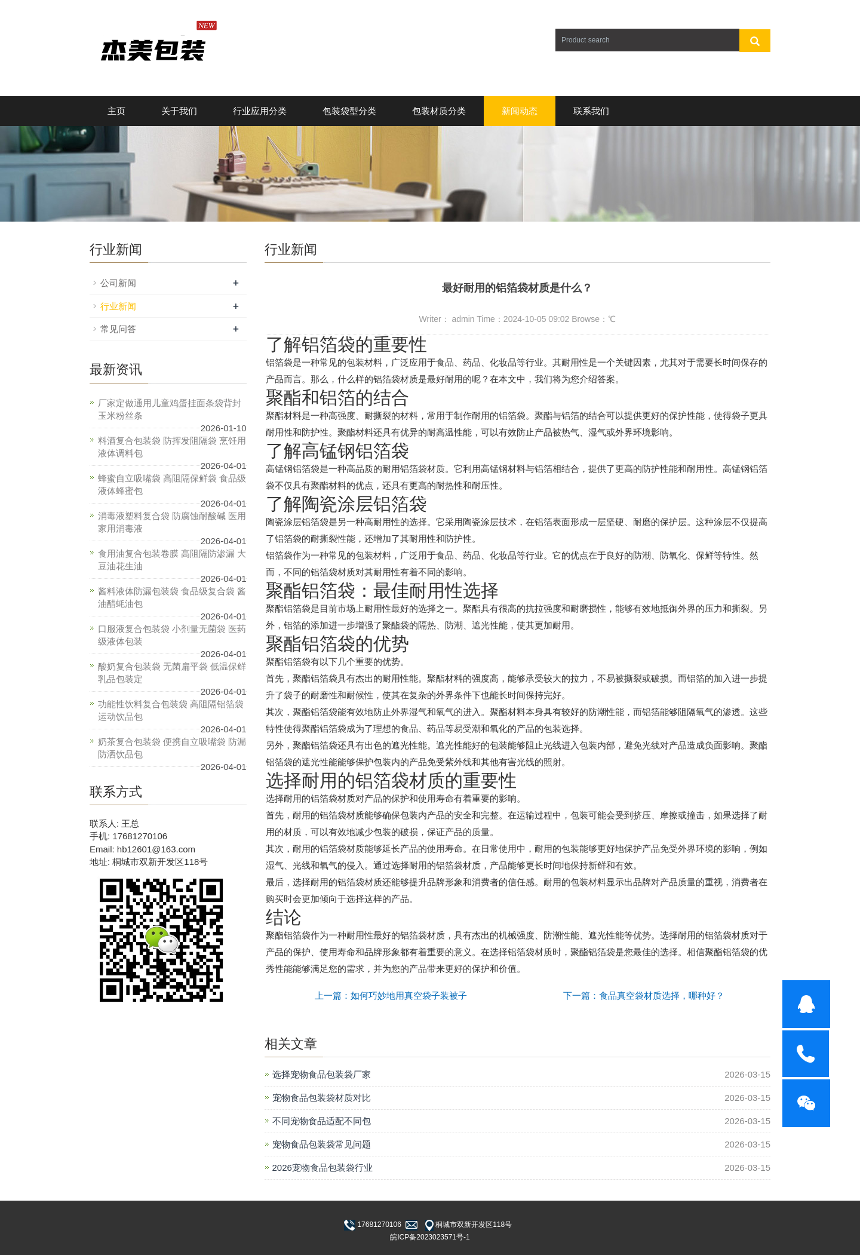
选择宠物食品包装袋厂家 (321, 1074)
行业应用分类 (260, 111)
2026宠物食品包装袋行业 (322, 1167)
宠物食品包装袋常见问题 (321, 1144)
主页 (116, 111)
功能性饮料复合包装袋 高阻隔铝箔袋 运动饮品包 (171, 710)
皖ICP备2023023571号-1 (429, 1237)
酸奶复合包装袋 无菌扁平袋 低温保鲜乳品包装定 (172, 672)
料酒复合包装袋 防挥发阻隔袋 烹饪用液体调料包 (172, 446)
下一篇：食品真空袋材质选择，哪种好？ (643, 995)
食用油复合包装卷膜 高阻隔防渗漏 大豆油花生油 (172, 559)
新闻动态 (520, 111)
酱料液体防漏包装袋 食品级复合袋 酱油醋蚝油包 (172, 597)
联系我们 (591, 111)
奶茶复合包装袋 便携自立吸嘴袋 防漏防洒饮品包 (172, 748)
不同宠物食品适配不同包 (321, 1121)
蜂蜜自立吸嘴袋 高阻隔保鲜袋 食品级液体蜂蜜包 (172, 484)
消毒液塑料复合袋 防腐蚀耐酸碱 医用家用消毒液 (172, 522)
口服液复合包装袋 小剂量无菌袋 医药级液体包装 (172, 635)
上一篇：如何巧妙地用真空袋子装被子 (391, 995)
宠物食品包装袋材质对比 (321, 1098)
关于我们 (179, 111)
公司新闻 (118, 283)
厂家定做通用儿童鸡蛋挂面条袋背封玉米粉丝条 (169, 409)
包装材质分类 (439, 111)
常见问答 (118, 329)
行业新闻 (118, 306)
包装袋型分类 (349, 111)
